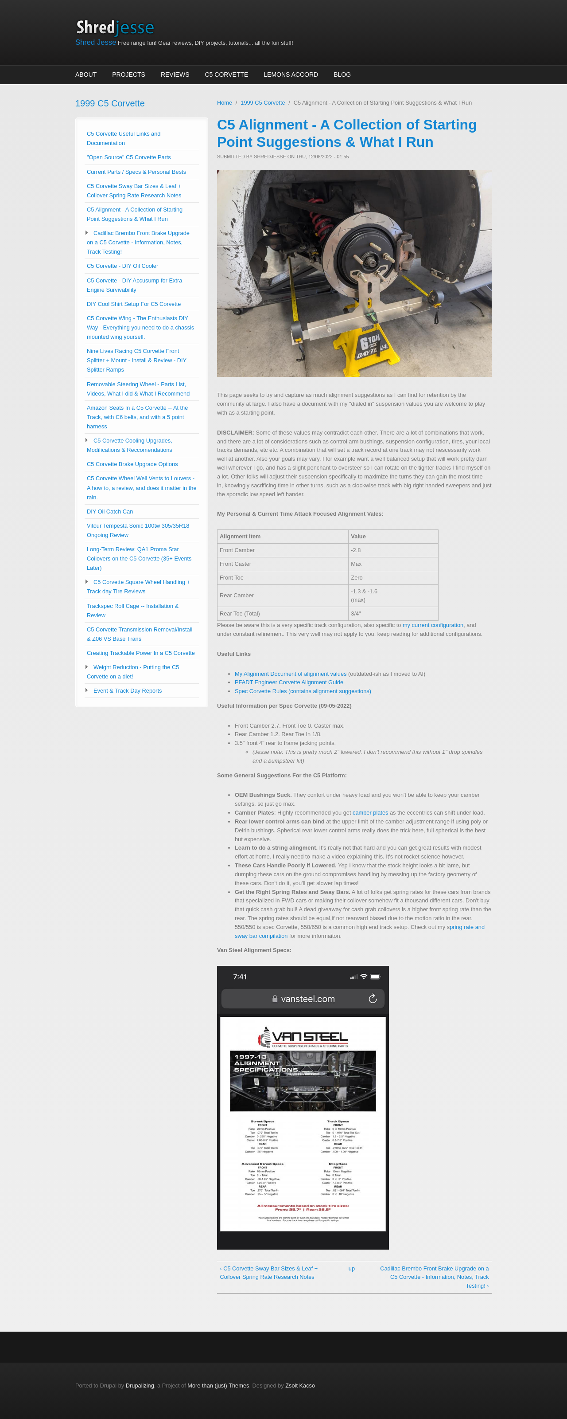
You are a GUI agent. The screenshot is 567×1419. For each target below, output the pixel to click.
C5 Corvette (227, 74)
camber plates (370, 812)
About (86, 74)
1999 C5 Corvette (110, 103)
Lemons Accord (291, 74)
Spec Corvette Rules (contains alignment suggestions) (303, 691)
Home (224, 102)
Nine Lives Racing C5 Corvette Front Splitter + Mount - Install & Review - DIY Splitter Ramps (136, 360)
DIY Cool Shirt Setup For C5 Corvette (134, 304)
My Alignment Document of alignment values (291, 673)
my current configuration (433, 625)
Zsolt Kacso (300, 1385)
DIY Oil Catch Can (110, 511)
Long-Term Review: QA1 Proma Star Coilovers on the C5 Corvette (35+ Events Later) (139, 558)
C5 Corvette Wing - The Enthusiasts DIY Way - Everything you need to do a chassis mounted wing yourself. (140, 327)
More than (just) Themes (218, 1385)
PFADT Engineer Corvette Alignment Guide (289, 682)
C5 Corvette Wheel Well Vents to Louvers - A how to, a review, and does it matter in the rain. (142, 487)
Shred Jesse (95, 42)
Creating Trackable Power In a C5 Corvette (141, 653)
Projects (128, 74)
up (352, 1268)
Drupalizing (140, 1385)
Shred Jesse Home (118, 28)
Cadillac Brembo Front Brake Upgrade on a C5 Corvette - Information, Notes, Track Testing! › (434, 1277)
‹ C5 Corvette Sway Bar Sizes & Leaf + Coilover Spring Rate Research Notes (269, 1273)
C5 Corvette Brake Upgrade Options (132, 464)
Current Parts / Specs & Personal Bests (136, 172)
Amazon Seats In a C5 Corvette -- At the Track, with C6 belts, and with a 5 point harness (137, 417)
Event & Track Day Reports (127, 690)
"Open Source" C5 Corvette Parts (129, 157)
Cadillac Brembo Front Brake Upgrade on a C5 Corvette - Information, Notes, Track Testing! (138, 242)
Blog (342, 74)
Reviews (175, 74)
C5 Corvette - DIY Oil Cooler (122, 266)
